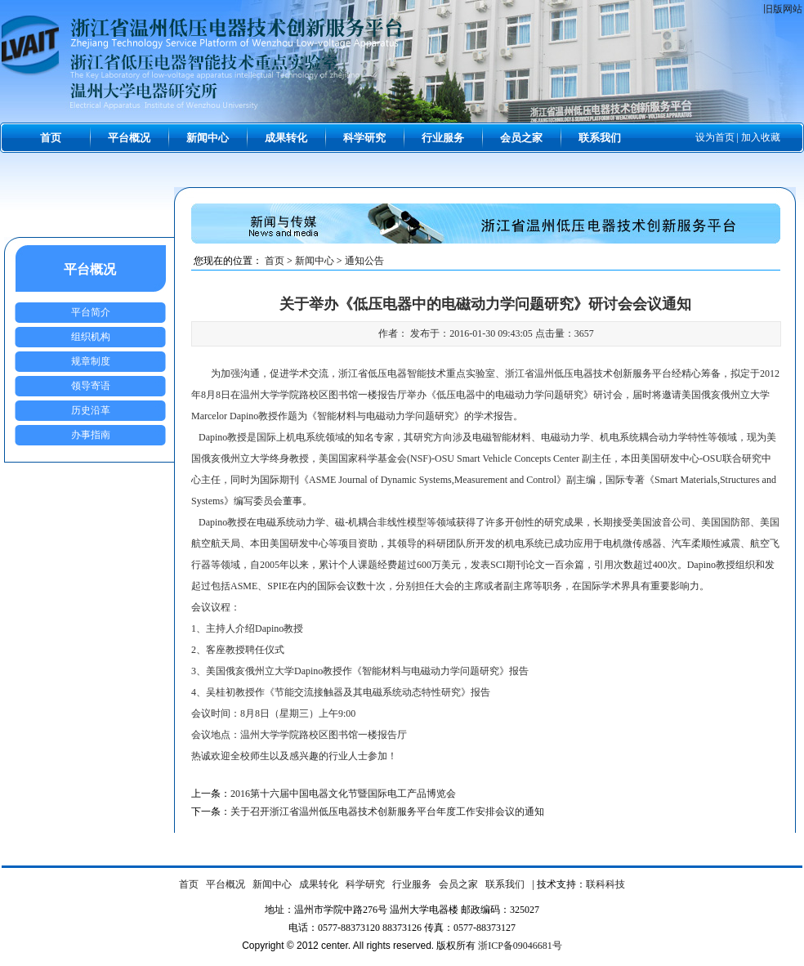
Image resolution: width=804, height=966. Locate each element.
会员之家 (521, 138)
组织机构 (90, 336)
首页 (50, 138)
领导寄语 (90, 385)
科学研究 (364, 138)
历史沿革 (90, 410)
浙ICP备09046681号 (520, 945)
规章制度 (90, 361)
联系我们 (599, 138)
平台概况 (129, 138)
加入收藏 (760, 137)
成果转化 (286, 138)
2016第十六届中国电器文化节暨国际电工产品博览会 (343, 793)
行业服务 (443, 138)
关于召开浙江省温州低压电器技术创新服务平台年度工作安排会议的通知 (387, 811)
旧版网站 (782, 9)
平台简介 (90, 312)
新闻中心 (207, 138)
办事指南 (90, 435)
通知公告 (364, 260)
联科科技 (605, 884)
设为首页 (715, 137)
